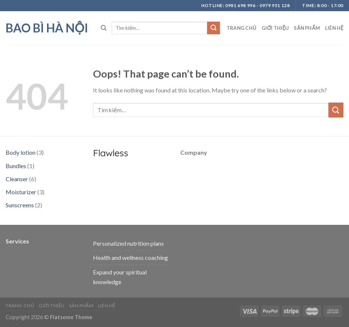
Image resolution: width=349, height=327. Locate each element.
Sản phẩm (307, 28)
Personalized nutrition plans (128, 243)
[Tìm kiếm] (103, 28)
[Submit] (213, 28)
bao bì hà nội (47, 28)
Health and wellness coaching (130, 257)
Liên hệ (334, 28)
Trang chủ (241, 28)
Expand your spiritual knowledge (120, 276)
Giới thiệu (275, 28)
